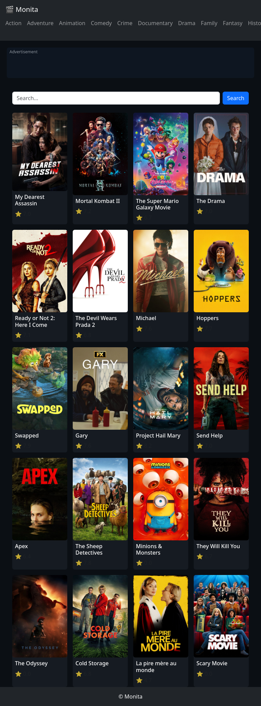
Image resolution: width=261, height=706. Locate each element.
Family (209, 23)
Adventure (40, 23)
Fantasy (233, 23)
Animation (72, 23)
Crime (125, 23)
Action (13, 23)
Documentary (155, 23)
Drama (186, 23)
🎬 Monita (21, 9)
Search (235, 98)
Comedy (101, 23)
